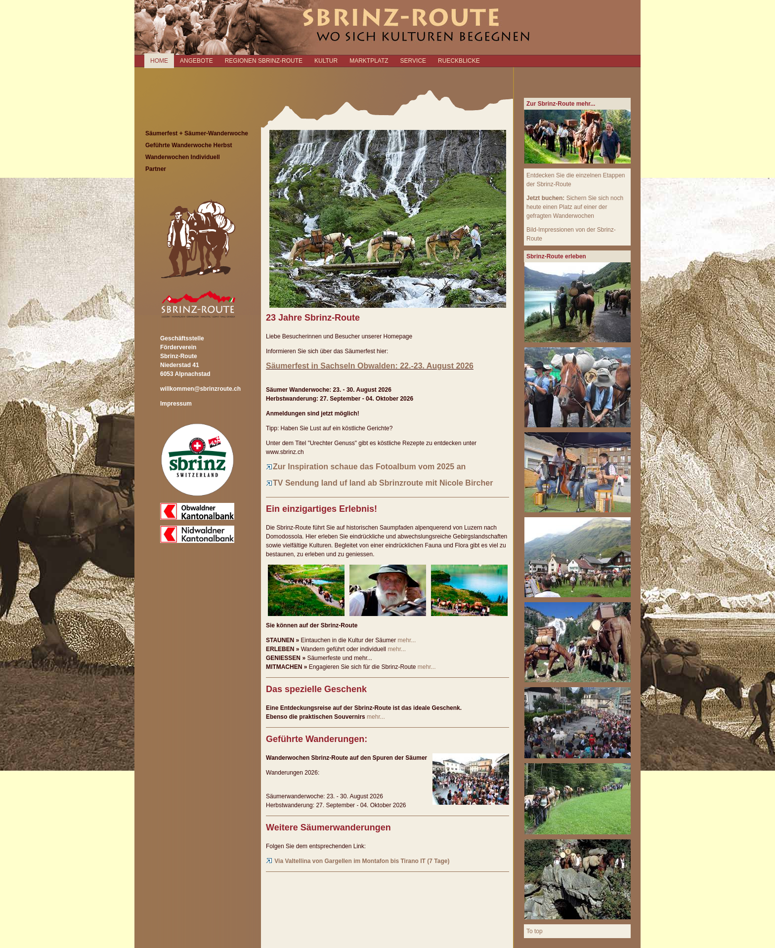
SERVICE (413, 60)
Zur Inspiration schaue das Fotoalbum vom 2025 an (366, 466)
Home (159, 60)
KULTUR (326, 60)
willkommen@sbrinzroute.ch (200, 388)
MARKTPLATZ (368, 60)
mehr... (407, 640)
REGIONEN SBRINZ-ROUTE (263, 60)
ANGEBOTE (196, 60)
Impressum (176, 403)
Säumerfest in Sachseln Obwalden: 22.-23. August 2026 (370, 366)
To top (534, 931)
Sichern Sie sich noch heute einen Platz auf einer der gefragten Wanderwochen (574, 207)
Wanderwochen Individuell (182, 157)
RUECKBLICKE (459, 60)
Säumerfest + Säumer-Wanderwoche (196, 133)
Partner (155, 168)
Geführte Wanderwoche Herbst (188, 145)
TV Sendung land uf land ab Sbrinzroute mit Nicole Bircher (379, 483)
